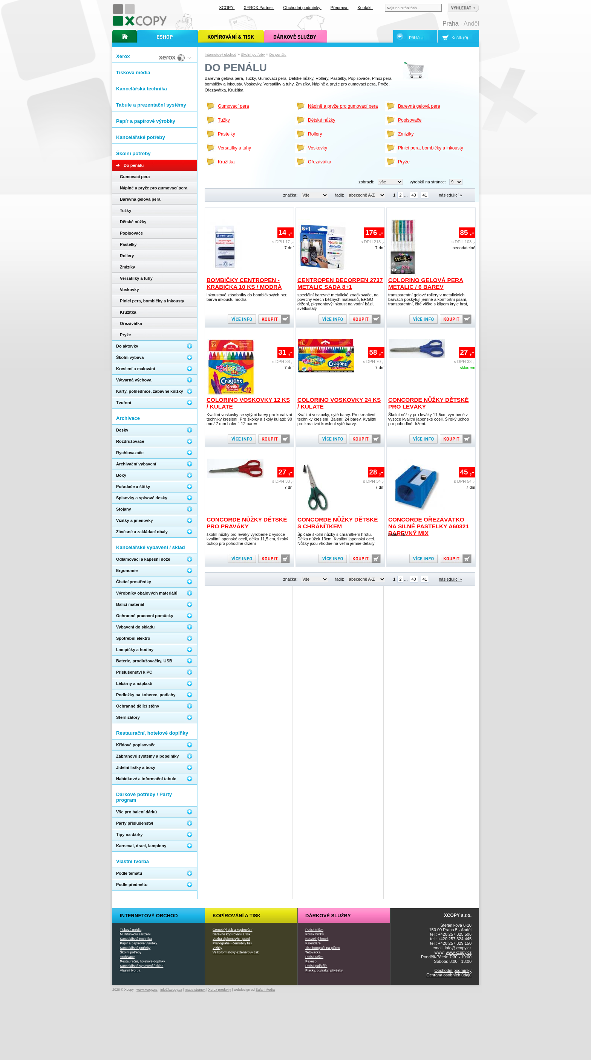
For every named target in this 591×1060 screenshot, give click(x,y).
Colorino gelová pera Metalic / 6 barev (425, 283)
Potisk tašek (314, 957)
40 (414, 195)
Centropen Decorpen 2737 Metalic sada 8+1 (340, 283)
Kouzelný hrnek (316, 939)
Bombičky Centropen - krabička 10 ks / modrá (244, 283)
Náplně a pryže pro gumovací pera (343, 106)
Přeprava (340, 7)
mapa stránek (195, 989)
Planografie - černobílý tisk (232, 943)
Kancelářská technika (136, 939)
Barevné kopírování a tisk (232, 934)
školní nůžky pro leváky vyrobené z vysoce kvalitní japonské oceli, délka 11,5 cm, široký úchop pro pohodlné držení (247, 539)
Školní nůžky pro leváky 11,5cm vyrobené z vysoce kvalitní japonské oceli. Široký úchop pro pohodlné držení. (428, 419)
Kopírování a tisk (237, 915)
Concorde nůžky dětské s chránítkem (337, 522)
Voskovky (317, 148)
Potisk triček (314, 930)
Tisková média (130, 930)
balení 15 (396, 534)
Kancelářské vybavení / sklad (141, 966)
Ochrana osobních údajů (449, 975)
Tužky (224, 120)
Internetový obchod (220, 54)
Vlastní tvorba (130, 970)
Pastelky (226, 134)
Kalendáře (313, 943)
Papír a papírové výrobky (138, 943)
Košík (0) (460, 37)
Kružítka (226, 162)
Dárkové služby (328, 915)
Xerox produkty (219, 989)
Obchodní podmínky (453, 970)
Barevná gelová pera (419, 106)
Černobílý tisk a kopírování (232, 930)
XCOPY (226, 7)
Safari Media (265, 989)
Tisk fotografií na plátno (322, 948)
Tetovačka (312, 952)
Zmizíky (406, 134)
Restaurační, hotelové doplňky (142, 961)
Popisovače (410, 120)
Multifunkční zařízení (135, 934)
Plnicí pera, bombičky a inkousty (430, 148)
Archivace (127, 957)
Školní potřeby (253, 54)
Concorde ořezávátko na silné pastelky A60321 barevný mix (428, 526)
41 (425, 195)
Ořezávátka (319, 162)
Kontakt (365, 7)
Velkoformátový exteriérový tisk (236, 952)
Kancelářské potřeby (135, 948)
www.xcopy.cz (459, 952)
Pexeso (311, 961)
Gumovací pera (233, 106)
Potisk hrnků (314, 934)
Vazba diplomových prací (231, 939)
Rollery (315, 134)
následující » (450, 195)
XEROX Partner (259, 7)
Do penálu (277, 54)
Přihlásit (416, 37)
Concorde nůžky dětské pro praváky (247, 522)
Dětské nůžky (321, 120)
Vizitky (217, 948)
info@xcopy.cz (458, 948)
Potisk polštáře (316, 966)
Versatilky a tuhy (234, 148)
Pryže (404, 162)
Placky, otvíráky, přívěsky (324, 970)
